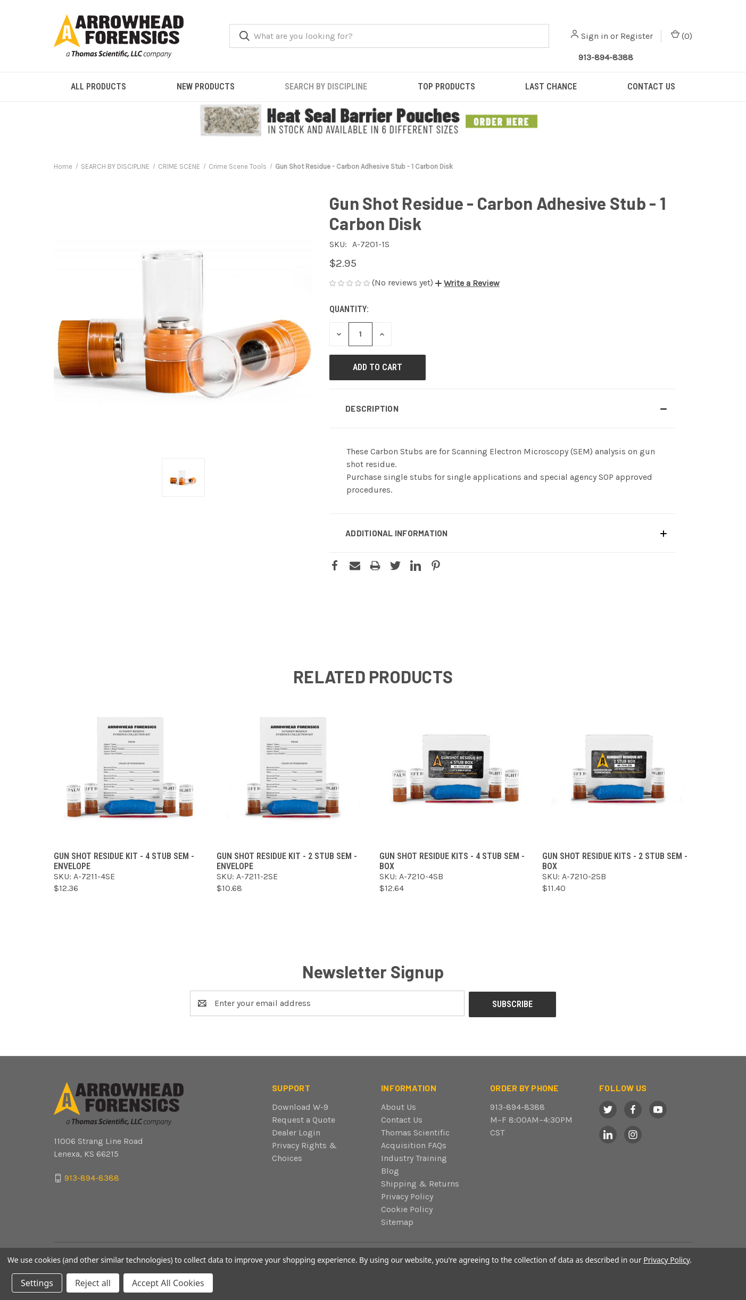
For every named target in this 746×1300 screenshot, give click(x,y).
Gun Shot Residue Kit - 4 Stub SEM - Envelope (124, 861)
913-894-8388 (517, 1106)
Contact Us (401, 1119)
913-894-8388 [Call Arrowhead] (605, 57)
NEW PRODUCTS (206, 86)
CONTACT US (651, 86)
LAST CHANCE (551, 86)
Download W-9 (300, 1106)
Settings (37, 1283)
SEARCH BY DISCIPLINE (326, 86)
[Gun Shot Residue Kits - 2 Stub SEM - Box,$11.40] (617, 769)
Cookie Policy (407, 1208)
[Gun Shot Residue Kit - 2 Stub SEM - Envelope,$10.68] (291, 769)
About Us (398, 1106)
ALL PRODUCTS (98, 86)
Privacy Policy (407, 1195)
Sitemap (397, 1221)
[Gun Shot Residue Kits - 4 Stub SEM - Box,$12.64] (454, 769)
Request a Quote (303, 1119)
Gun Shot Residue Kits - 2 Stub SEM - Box (614, 861)
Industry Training (414, 1157)
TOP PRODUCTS (446, 86)
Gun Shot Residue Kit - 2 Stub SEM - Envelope (287, 861)
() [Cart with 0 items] (681, 35)
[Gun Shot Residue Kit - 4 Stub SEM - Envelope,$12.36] (129, 769)
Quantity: (349, 309)
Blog (390, 1170)
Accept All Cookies (168, 1283)
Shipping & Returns (420, 1183)
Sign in (594, 36)
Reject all (93, 1283)
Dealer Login (296, 1131)
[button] (373, 121)
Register (636, 36)
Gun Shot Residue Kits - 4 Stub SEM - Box (452, 861)
